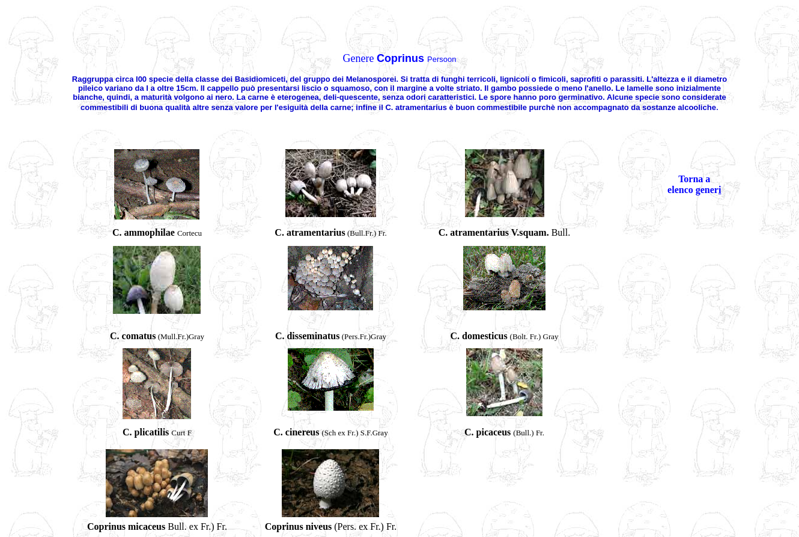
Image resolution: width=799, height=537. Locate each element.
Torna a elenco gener (692, 184)
